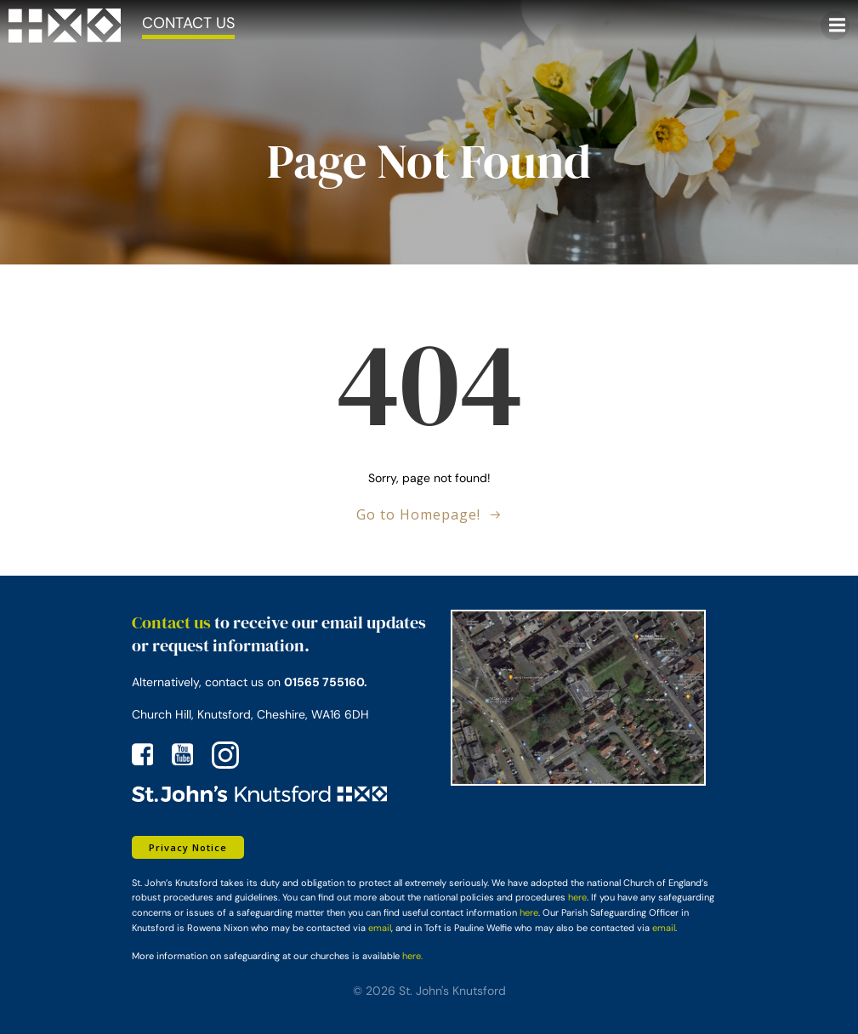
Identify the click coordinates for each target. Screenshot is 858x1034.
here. (412, 956)
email (379, 928)
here (577, 897)
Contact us (171, 622)
